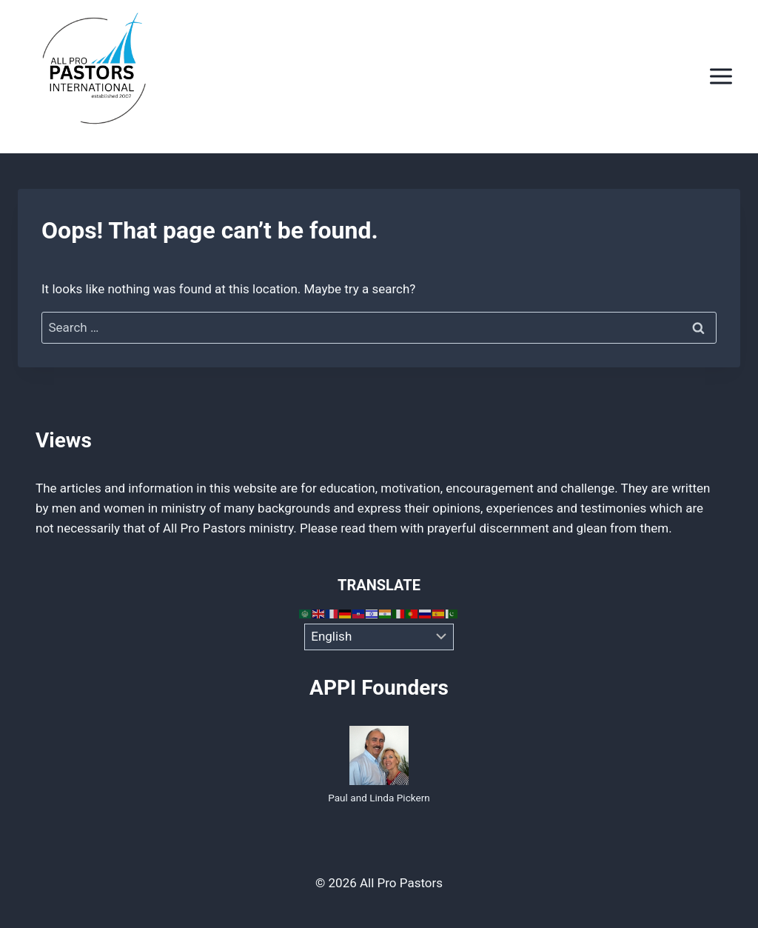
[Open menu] (720, 76)
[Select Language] (379, 637)
